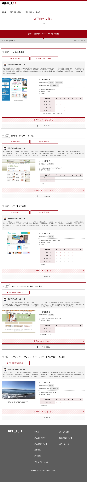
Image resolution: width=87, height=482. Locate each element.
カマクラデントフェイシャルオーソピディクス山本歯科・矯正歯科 (38, 357)
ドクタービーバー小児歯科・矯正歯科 (26, 286)
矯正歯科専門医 (54, 85)
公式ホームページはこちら (43, 120)
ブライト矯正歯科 (18, 206)
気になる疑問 (64, 432)
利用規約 (37, 456)
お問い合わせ (64, 444)
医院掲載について (65, 438)
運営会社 (37, 450)
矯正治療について (40, 444)
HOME (4, 12)
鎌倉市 (38, 12)
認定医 (51, 82)
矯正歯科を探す (15, 12)
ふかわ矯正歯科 (17, 52)
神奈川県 (28, 12)
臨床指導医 (59, 82)
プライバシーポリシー (42, 462)
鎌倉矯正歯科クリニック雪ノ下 (24, 136)
